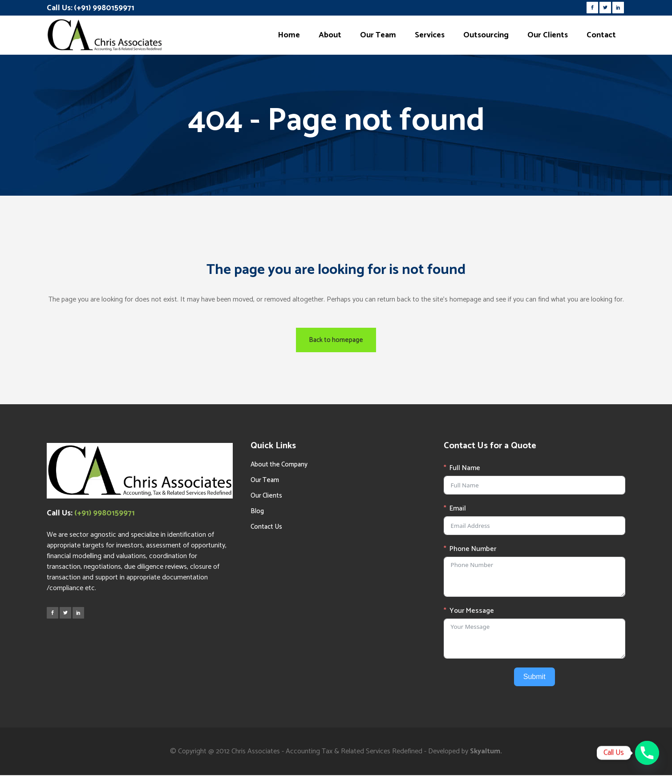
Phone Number (472, 549)
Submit (534, 676)
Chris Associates (255, 751)
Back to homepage (336, 340)
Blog (257, 511)
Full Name (464, 468)
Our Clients (266, 495)
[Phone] (647, 753)
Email (457, 508)
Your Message (471, 611)
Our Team (265, 480)
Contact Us (266, 526)
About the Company (279, 464)
